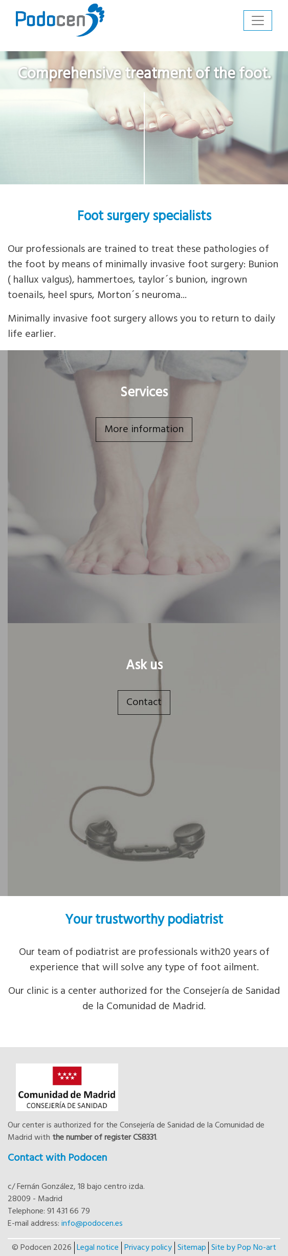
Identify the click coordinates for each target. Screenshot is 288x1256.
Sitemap (192, 1247)
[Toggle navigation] (257, 20)
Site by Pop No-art (243, 1247)
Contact (144, 702)
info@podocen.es (92, 1223)
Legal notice (98, 1247)
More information (144, 429)
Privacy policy (148, 1247)
